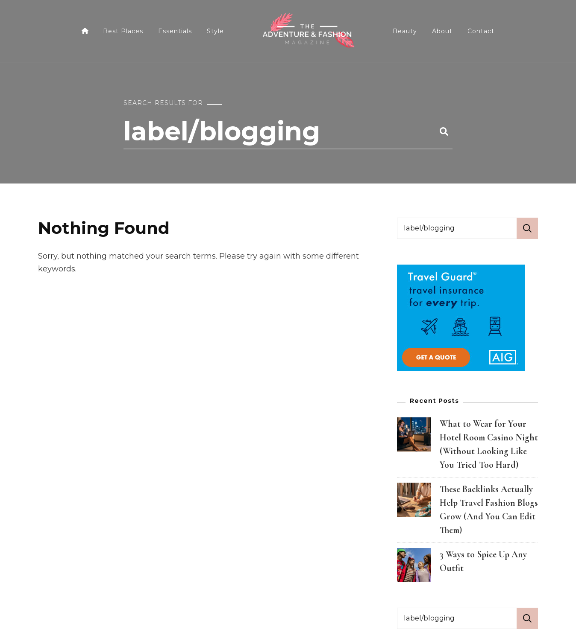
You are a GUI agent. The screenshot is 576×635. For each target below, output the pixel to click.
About (442, 31)
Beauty (405, 31)
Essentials (175, 31)
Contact (480, 31)
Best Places (123, 31)
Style (215, 31)
